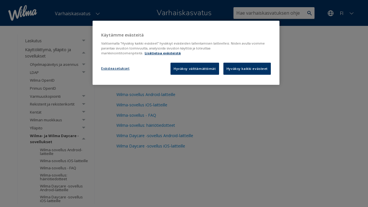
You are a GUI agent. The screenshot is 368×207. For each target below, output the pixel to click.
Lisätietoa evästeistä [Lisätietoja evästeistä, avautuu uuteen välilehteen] (163, 53)
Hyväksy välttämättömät (195, 68)
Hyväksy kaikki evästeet (247, 68)
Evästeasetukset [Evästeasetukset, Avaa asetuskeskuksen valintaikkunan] (115, 68)
